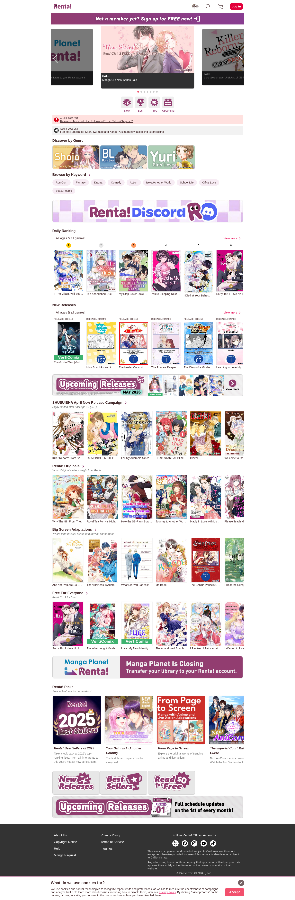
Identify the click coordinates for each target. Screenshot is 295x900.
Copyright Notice (65, 842)
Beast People (64, 190)
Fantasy (81, 182)
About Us (60, 835)
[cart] (220, 6)
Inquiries (106, 848)
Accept (234, 892)
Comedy (116, 182)
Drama (98, 182)
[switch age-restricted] (195, 6)
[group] (68, 269)
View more (230, 238)
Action (134, 182)
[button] (138, 92)
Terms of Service (112, 842)
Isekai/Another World (159, 182)
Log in (236, 6)
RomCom (61, 182)
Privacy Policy (110, 835)
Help (57, 848)
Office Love (209, 182)
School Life (186, 182)
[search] (208, 6)
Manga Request (65, 855)
